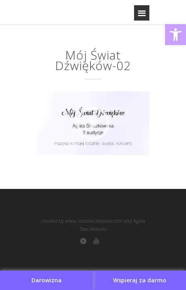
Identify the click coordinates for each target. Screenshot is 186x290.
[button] (175, 34)
